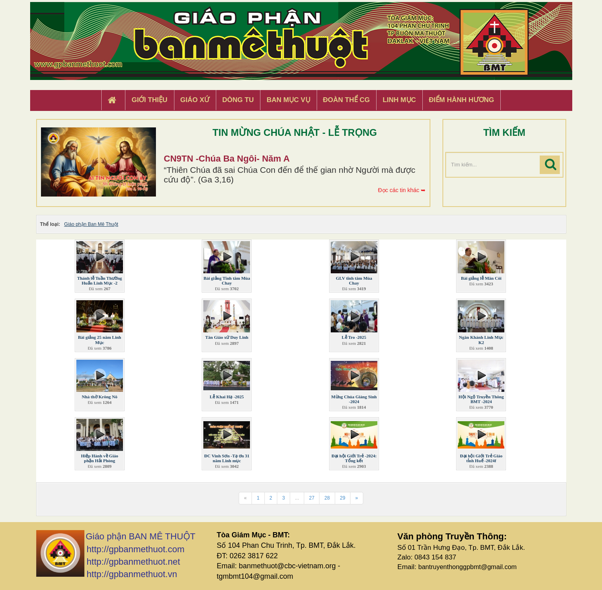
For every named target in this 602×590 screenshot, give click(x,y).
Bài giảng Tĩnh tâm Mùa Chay (226, 280)
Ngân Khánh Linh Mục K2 (481, 339)
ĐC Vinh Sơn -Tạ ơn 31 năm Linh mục (227, 458)
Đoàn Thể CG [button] (346, 100)
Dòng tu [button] (238, 100)
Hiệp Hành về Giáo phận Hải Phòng (99, 458)
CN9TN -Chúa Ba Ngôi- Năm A (227, 159)
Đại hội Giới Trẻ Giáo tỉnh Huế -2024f (481, 458)
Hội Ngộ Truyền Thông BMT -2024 (481, 399)
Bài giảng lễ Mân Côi (481, 278)
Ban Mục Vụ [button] (288, 100)
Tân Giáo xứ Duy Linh (226, 337)
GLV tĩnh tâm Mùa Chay (354, 280)
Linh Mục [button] (399, 100)
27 (311, 498)
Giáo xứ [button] (195, 100)
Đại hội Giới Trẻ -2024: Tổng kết (354, 458)
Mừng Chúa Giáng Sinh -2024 (354, 399)
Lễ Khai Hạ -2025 (227, 396)
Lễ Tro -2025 (354, 337)
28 (327, 498)
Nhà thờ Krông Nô (99, 396)
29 (342, 498)
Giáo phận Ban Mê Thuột (91, 224)
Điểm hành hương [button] (461, 100)
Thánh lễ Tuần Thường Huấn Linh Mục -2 (99, 280)
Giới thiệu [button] (149, 100)
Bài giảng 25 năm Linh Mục (99, 339)
